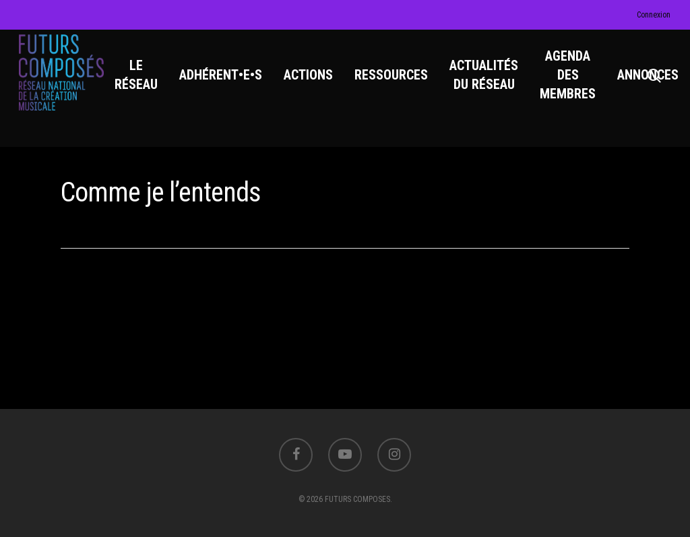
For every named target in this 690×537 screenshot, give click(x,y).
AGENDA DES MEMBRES (573, 81)
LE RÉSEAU (141, 81)
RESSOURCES (396, 81)
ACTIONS (313, 81)
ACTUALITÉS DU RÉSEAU (489, 81)
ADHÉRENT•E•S (226, 81)
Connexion (653, 15)
